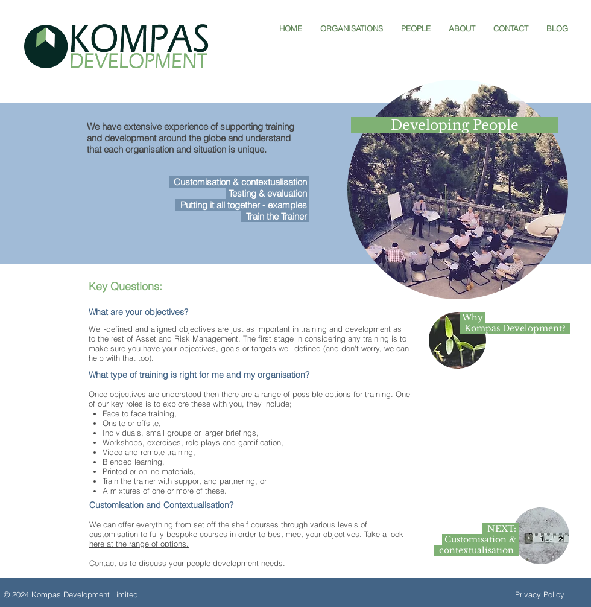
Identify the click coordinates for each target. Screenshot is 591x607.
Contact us (108, 563)
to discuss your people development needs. (206, 563)
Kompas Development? (515, 328)
